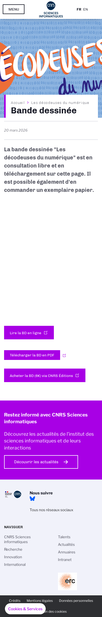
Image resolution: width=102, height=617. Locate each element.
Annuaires (66, 552)
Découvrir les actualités (36, 462)
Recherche (13, 549)
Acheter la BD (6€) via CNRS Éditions (41, 375)
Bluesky (32, 498)
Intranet (65, 559)
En (85, 9)
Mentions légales (40, 601)
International (15, 564)
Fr (79, 9)
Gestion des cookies (51, 611)
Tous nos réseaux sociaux (51, 510)
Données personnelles (76, 601)
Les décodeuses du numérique (60, 102)
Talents (64, 537)
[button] (25, 609)
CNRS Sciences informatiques (17, 539)
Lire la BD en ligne (25, 333)
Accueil (18, 102)
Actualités (66, 544)
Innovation (13, 557)
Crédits (14, 601)
